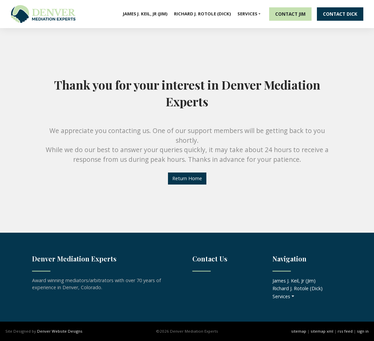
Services (247, 14)
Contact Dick (340, 14)
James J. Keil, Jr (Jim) (145, 14)
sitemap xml (322, 331)
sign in (363, 331)
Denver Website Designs (59, 331)
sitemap (298, 331)
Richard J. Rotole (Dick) (202, 14)
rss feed (345, 331)
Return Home (187, 178)
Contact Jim (290, 14)
